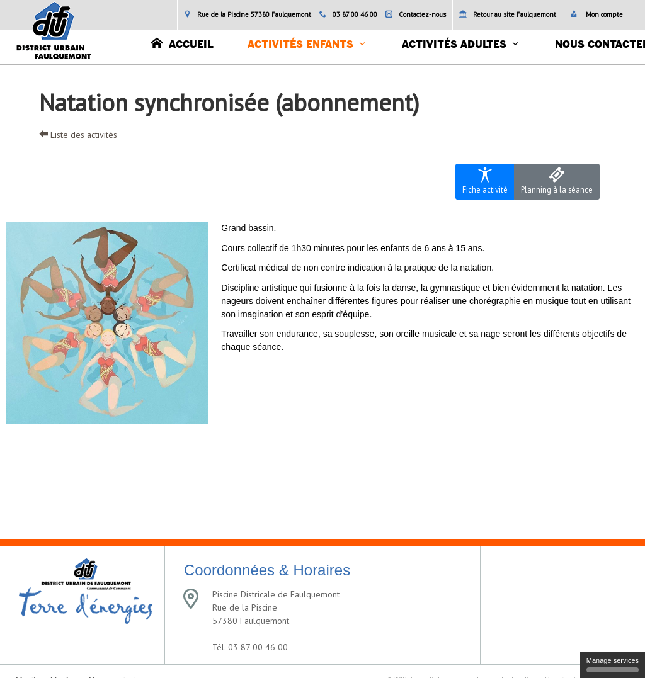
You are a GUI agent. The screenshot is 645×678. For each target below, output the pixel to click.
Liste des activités (78, 134)
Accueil (182, 43)
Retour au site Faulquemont (507, 14)
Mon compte (597, 14)
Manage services (612, 664)
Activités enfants (300, 45)
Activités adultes (454, 45)
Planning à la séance (557, 181)
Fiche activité (485, 181)
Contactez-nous (415, 14)
